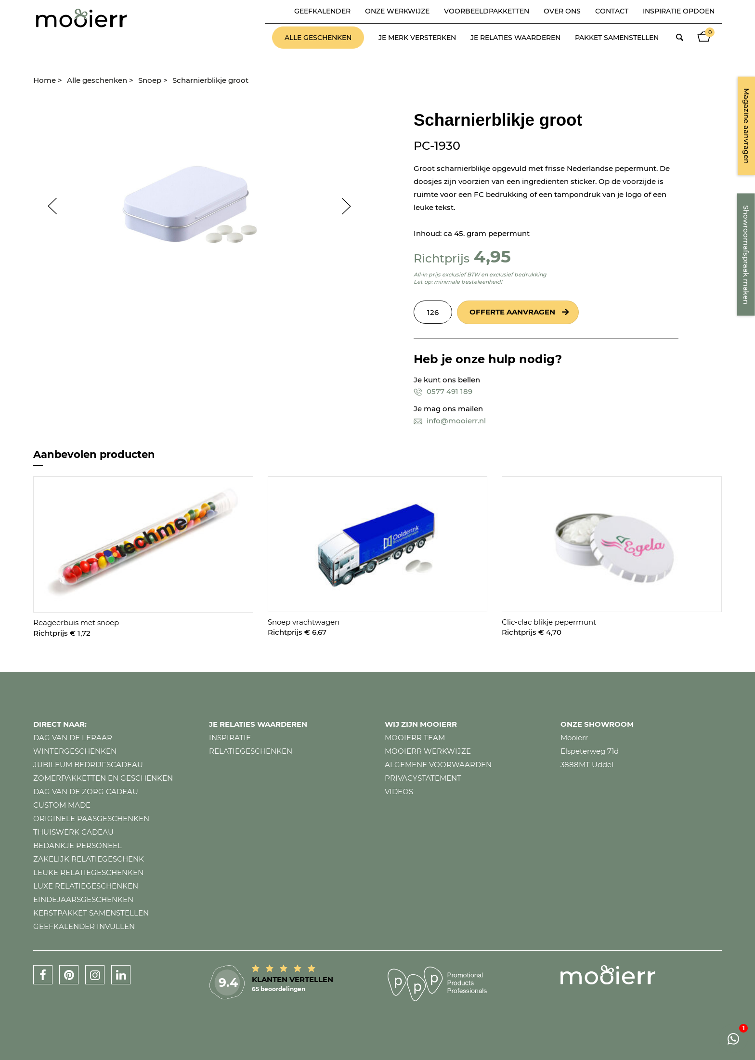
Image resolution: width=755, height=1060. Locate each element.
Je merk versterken (417, 37)
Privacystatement (423, 778)
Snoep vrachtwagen (303, 622)
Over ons (562, 11)
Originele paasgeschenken (91, 818)
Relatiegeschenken (250, 751)
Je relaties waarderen (515, 37)
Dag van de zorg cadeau (85, 791)
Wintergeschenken (75, 751)
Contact (611, 11)
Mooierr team (415, 737)
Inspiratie (230, 737)
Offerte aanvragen (512, 311)
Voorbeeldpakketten (486, 11)
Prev (47, 206)
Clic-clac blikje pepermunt (549, 622)
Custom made (62, 805)
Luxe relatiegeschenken (85, 885)
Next (351, 206)
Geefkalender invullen (84, 926)
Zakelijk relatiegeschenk (88, 859)
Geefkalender (322, 11)
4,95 (492, 256)
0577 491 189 (443, 391)
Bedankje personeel (77, 845)
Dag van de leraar (72, 737)
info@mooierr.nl (450, 420)
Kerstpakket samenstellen (91, 912)
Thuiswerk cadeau (73, 832)
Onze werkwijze (397, 11)
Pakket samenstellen (617, 37)
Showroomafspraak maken (746, 254)
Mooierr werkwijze (428, 751)
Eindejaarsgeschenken (83, 899)
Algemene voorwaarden (438, 764)
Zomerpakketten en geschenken (103, 778)
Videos (399, 791)
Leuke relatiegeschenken (88, 872)
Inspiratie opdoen (679, 11)
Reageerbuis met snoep (76, 622)
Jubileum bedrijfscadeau (88, 764)
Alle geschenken (318, 37)
